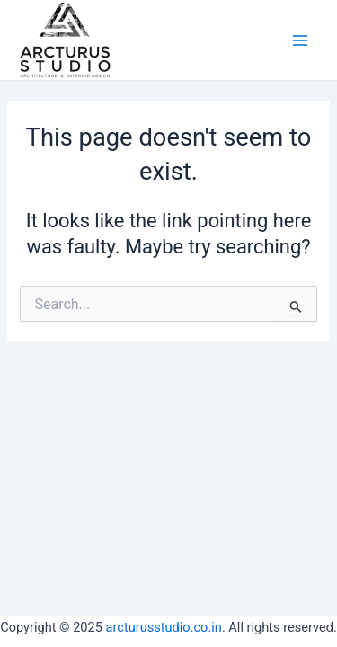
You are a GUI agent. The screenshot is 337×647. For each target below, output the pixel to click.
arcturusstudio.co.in (164, 627)
